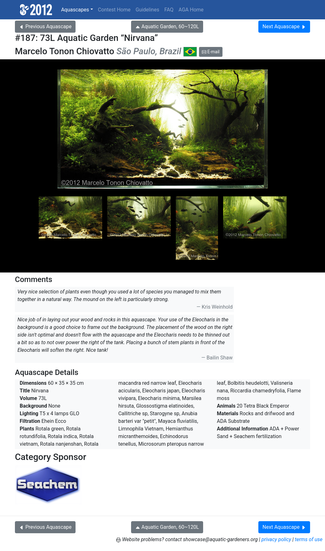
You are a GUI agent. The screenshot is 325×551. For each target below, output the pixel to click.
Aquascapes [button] (75, 10)
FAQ (169, 10)
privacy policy (276, 539)
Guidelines (147, 10)
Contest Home (114, 10)
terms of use (308, 539)
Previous (45, 26)
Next (284, 26)
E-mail (211, 51)
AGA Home (191, 10)
